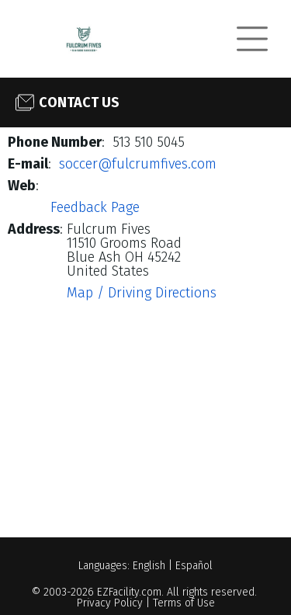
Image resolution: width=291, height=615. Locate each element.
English (149, 565)
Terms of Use (184, 603)
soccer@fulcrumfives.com (138, 163)
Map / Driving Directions (142, 292)
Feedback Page (95, 207)
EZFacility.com (129, 592)
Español (194, 565)
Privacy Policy (110, 603)
